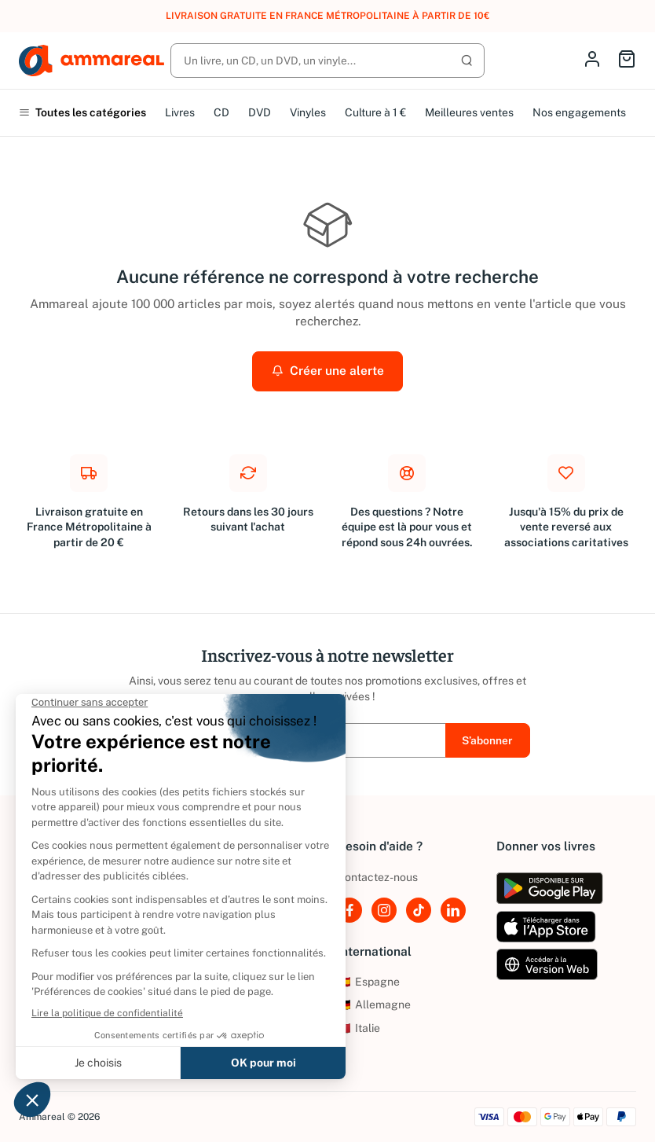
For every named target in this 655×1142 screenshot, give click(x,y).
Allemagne (374, 1004)
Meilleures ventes (469, 112)
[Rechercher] (327, 60)
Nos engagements (579, 112)
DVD (259, 112)
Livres (180, 112)
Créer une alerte (328, 370)
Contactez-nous (377, 877)
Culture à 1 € (375, 112)
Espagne (368, 981)
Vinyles (308, 112)
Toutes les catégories (82, 112)
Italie (358, 1028)
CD (221, 112)
